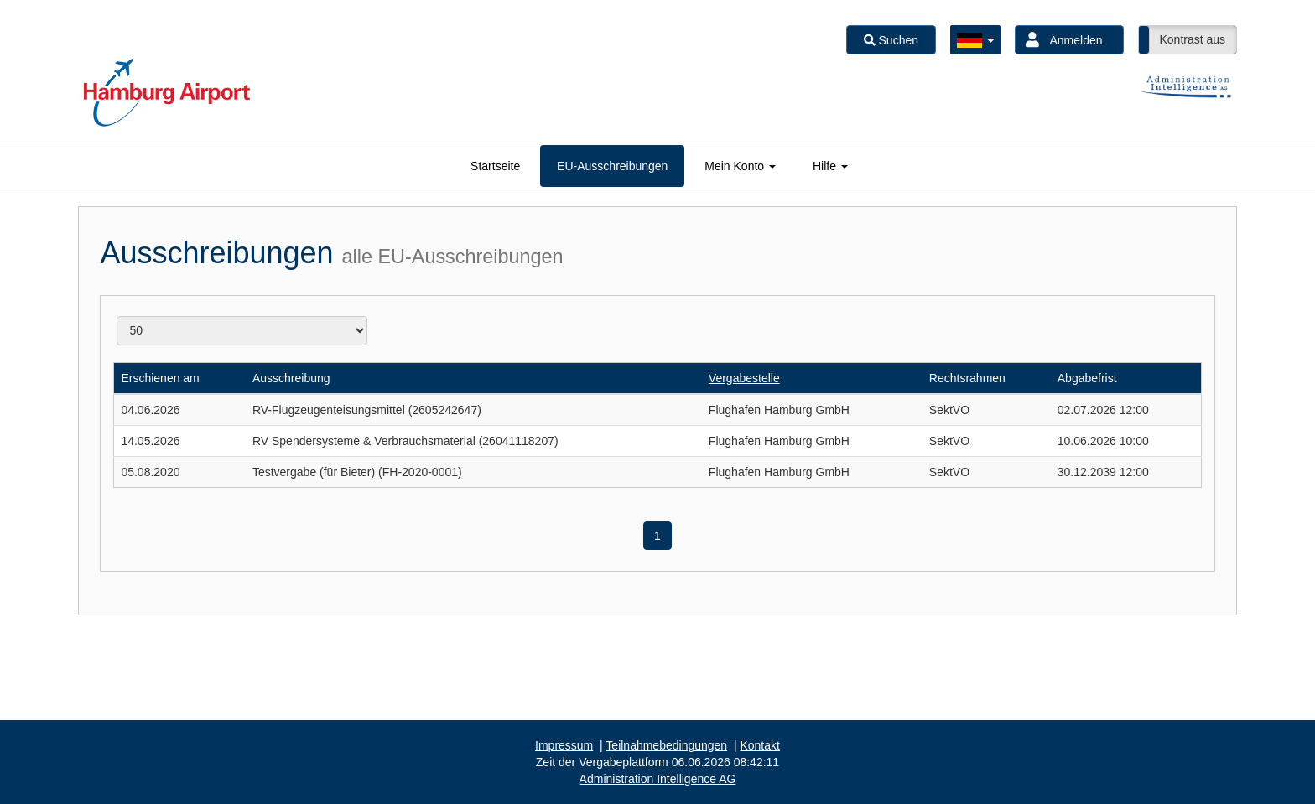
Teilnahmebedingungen (666, 745)
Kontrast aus (1192, 39)
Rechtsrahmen (967, 378)
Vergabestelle (744, 378)
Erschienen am (160, 378)
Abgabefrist (1087, 378)
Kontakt (759, 745)
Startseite (495, 166)
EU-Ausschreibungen (612, 166)
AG (658, 779)
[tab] (495, 166)
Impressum (564, 745)
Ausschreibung (291, 378)
